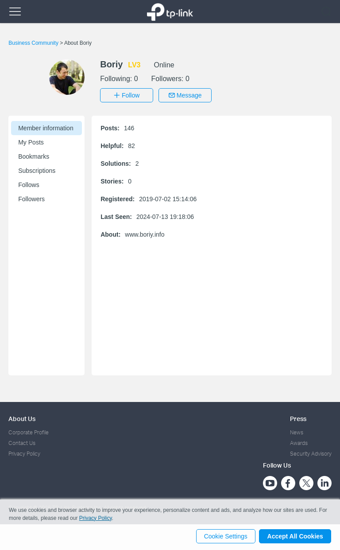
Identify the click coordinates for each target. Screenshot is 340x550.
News (296, 431)
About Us (21, 417)
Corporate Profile (28, 431)
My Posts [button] (31, 141)
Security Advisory (311, 453)
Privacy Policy (24, 453)
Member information (45, 127)
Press (298, 417)
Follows (28, 183)
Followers (31, 198)
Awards (299, 442)
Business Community (34, 43)
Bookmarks (33, 155)
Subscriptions (36, 169)
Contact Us (21, 442)
